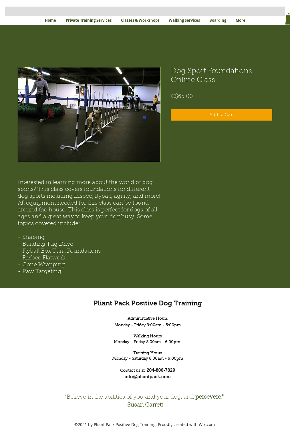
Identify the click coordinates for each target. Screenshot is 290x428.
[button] (88, 20)
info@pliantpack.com (147, 376)
